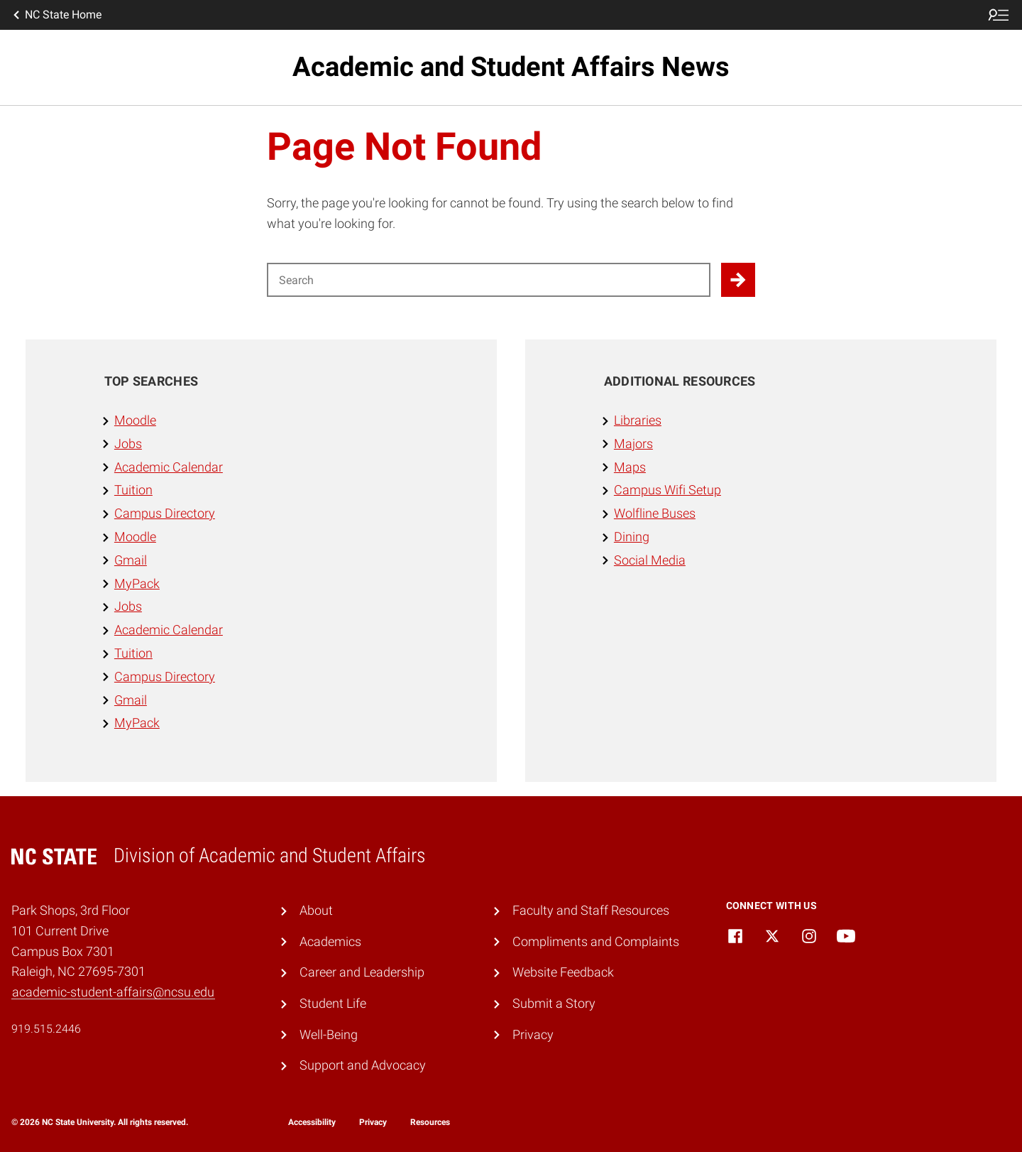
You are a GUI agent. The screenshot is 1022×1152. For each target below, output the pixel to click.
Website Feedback (563, 971)
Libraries (637, 420)
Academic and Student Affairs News (511, 66)
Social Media (650, 560)
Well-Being (329, 1034)
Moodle (135, 420)
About (316, 910)
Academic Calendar (168, 467)
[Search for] (488, 280)
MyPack (137, 583)
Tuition (133, 489)
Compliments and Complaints (595, 941)
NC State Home (56, 15)
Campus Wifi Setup (667, 489)
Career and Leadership (362, 971)
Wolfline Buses (655, 513)
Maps (630, 467)
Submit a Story (553, 1003)
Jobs (128, 443)
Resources (430, 1122)
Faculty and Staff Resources (590, 910)
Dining (631, 536)
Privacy (533, 1034)
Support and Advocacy (363, 1065)
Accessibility (312, 1122)
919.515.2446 (46, 1029)
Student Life (333, 1003)
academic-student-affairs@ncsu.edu (113, 991)
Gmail (130, 560)
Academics (330, 941)
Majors (633, 443)
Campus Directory (164, 513)
